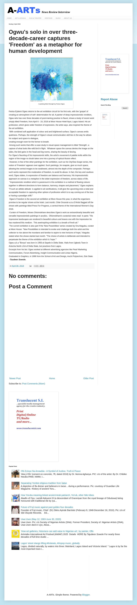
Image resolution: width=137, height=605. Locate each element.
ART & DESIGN (20, 18)
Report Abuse (109, 99)
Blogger (86, 595)
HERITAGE (48, 18)
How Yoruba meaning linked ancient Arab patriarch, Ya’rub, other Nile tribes (57, 495)
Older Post (88, 378)
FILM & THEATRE (35, 18)
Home (52, 378)
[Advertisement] (51, 357)
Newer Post (15, 378)
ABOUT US (68, 18)
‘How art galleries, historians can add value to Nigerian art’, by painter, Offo (57, 531)
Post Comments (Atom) (33, 383)
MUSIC (58, 18)
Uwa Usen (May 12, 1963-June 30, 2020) (41, 519)
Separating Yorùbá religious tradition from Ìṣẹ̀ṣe (44, 483)
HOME (9, 18)
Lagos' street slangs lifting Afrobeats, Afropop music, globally (50, 543)
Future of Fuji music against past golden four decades (47, 507)
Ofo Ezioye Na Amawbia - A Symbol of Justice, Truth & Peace (51, 471)
